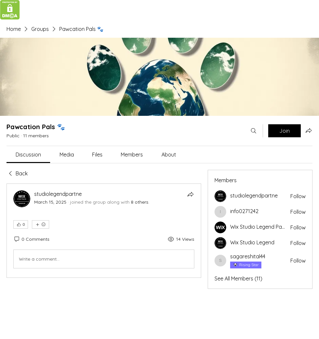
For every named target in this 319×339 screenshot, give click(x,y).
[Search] (253, 130)
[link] (28, 154)
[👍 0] (20, 224)
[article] (104, 230)
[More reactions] (40, 224)
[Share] (190, 194)
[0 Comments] (31, 239)
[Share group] (308, 130)
